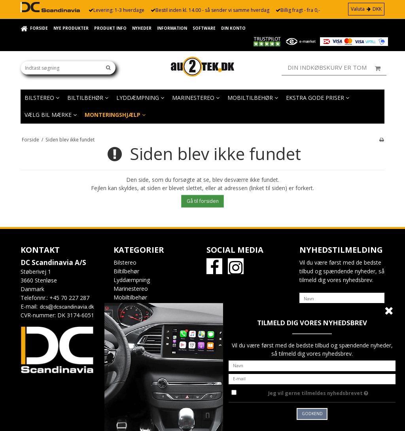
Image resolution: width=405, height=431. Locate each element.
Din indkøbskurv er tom (337, 67)
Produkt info (110, 28)
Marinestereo (196, 97)
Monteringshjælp (115, 114)
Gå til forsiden (203, 201)
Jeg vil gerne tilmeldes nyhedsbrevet (332, 392)
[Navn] (341, 298)
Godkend (312, 413)
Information (172, 28)
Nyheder (141, 28)
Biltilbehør (87, 97)
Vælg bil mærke (51, 114)
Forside (39, 28)
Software (204, 28)
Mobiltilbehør (252, 97)
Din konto (233, 28)
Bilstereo (42, 97)
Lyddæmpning (140, 97)
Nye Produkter (71, 28)
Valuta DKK (366, 9)
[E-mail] (312, 378)
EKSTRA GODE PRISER (317, 97)
